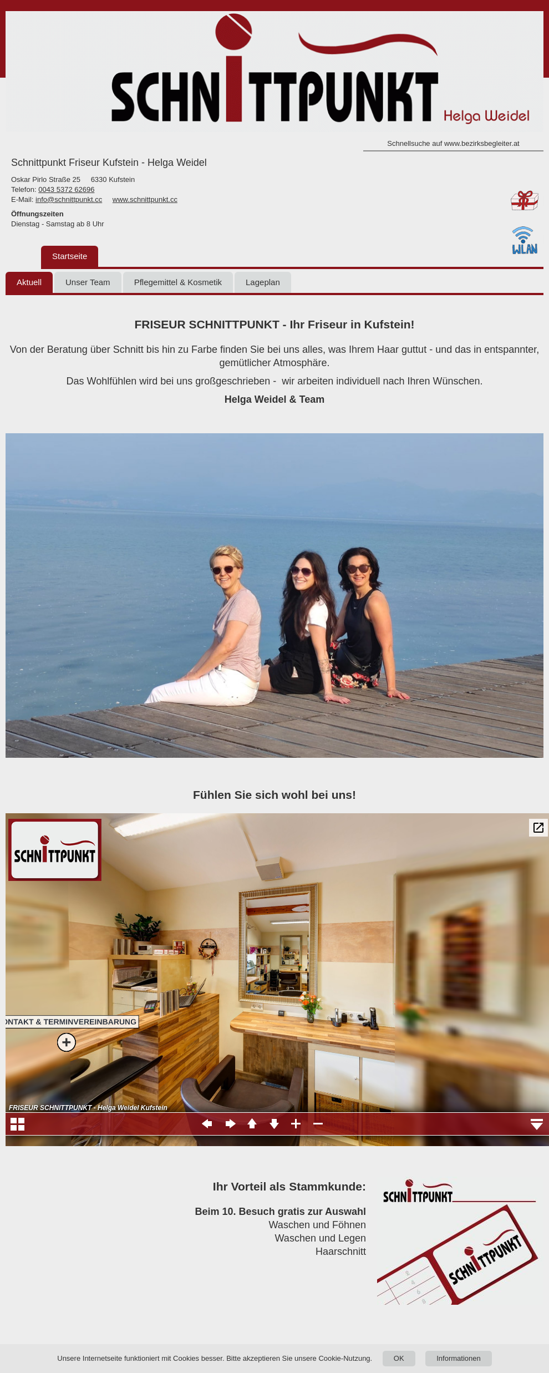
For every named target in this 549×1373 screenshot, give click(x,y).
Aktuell (29, 282)
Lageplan (263, 282)
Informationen (458, 1358)
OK (399, 1358)
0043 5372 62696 (66, 189)
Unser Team (87, 282)
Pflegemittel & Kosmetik (178, 282)
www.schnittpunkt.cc (145, 199)
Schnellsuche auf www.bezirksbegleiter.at (453, 143)
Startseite (69, 256)
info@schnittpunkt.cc (68, 199)
